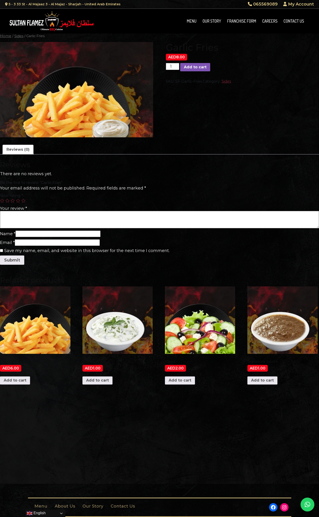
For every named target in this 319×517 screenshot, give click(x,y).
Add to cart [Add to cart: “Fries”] (15, 380)
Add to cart (195, 67)
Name (7, 233)
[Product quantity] (172, 66)
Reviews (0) (18, 149)
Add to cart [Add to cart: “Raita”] (97, 380)
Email (7, 242)
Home (5, 36)
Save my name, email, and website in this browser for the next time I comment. (87, 250)
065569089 (263, 4)
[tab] (18, 149)
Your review (13, 208)
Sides (18, 36)
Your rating (11, 195)
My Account (298, 4)
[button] (307, 504)
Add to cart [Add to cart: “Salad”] (180, 380)
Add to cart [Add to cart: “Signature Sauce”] (262, 380)
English (36, 513)
